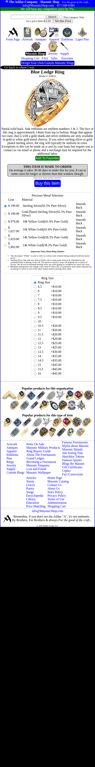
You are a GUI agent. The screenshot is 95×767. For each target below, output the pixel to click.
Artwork (11, 444)
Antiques (12, 447)
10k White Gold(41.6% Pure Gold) (44, 229)
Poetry (30, 488)
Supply (10, 469)
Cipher (66, 470)
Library (31, 499)
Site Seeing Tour (72, 453)
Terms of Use (55, 499)
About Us (53, 488)
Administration (56, 502)
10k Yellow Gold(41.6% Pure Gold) (45, 221)
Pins (9, 458)
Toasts (30, 481)
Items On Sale (35, 444)
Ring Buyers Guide (38, 451)
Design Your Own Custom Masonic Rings (47, 63)
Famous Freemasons (75, 442)
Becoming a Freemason (41, 462)
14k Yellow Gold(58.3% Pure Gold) (45, 237)
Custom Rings (15, 472)
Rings (10, 462)
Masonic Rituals (72, 449)
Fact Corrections (72, 474)
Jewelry (11, 465)
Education (32, 502)
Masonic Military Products (43, 447)
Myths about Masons (75, 446)
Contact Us (54, 485)
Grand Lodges (35, 458)
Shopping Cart (56, 506)
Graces (30, 485)
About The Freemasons (41, 454)
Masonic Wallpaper (38, 472)
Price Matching (35, 506)
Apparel (11, 451)
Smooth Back (81, 205)
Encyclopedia (34, 495)
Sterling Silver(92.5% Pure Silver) (44, 205)
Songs (30, 492)
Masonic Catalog (58, 481)
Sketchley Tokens (73, 456)
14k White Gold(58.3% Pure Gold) (44, 245)
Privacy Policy (56, 495)
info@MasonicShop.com (47, 511)
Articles (31, 477)
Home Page (54, 477)
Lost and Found (36, 469)
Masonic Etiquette (37, 465)
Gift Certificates (72, 467)
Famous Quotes (72, 460)
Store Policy (55, 492)
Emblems (12, 454)
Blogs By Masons (73, 463)
